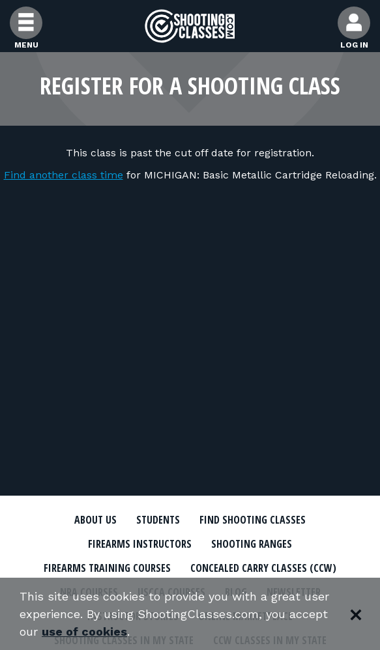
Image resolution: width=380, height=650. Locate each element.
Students (158, 520)
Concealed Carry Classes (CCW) (263, 568)
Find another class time (63, 175)
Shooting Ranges (251, 544)
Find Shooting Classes (252, 520)
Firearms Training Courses (107, 568)
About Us (95, 520)
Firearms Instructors (140, 544)
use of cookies (84, 631)
